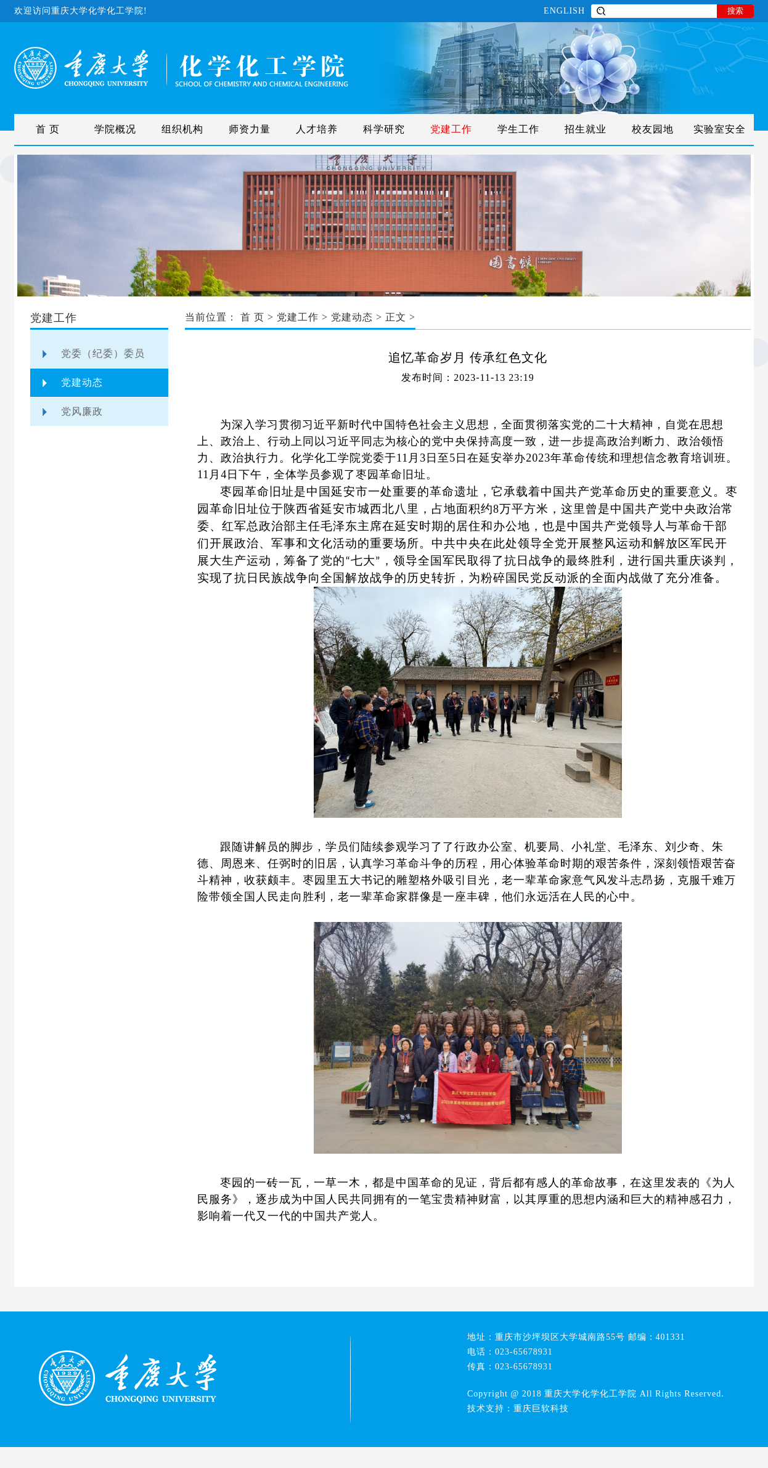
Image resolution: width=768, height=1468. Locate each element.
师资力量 (250, 129)
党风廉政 (82, 411)
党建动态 (82, 382)
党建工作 (451, 129)
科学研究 (384, 129)
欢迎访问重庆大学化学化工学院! (80, 10)
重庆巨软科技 (541, 1408)
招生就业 (586, 129)
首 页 (48, 129)
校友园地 (653, 129)
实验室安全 (719, 129)
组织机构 (182, 129)
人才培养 (317, 129)
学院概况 (115, 129)
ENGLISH (564, 10)
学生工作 (518, 129)
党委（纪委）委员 (103, 353)
